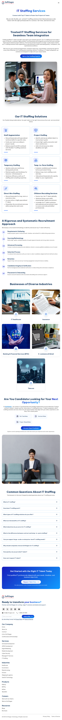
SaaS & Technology (7, 677)
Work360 (4, 692)
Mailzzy (4, 684)
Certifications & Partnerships (10, 636)
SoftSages (8, 407)
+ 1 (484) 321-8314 (22, 612)
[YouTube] (19, 609)
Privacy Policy (19, 619)
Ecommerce (5, 668)
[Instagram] (11, 609)
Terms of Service (29, 619)
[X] (7, 609)
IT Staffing (5, 658)
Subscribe (28, 616)
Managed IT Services (7, 656)
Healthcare (5, 665)
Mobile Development (7, 651)
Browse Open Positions (31, 429)
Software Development (8, 643)
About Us (4, 629)
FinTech (4, 672)
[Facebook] (15, 609)
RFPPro (4, 687)
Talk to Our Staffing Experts (31, 56)
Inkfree (3, 689)
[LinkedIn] (3, 609)
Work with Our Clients (7, 699)
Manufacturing (6, 670)
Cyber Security (6, 653)
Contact (4, 632)
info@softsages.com (9, 612)
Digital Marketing (6, 648)
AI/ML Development (7, 646)
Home (3, 627)
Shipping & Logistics (7, 675)
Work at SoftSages (7, 701)
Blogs (3, 708)
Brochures (4, 710)
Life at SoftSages (6, 634)
